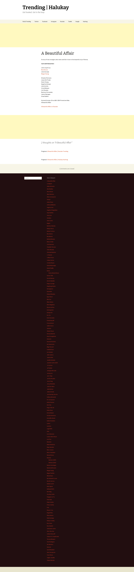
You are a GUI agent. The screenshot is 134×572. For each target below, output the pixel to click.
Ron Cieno (49, 523)
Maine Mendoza (51, 444)
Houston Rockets (51, 341)
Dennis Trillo (50, 275)
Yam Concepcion (51, 552)
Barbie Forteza (51, 231)
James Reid (50, 357)
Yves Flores (50, 555)
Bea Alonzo (44, 70)
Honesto (49, 339)
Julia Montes (50, 389)
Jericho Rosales (51, 378)
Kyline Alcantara (51, 421)
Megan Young (45, 74)
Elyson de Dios (50, 307)
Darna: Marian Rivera (54, 273)
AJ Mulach (49, 183)
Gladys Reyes (50, 331)
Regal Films (50, 513)
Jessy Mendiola (51, 384)
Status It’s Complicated (53, 536)
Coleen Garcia (50, 260)
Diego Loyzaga (50, 283)
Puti (48, 507)
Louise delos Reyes (52, 436)
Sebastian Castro (51, 528)
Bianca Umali (50, 241)
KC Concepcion (51, 399)
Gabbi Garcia (50, 326)
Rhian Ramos (50, 515)
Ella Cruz (49, 299)
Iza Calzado (50, 352)
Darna (48, 271)
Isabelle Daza (50, 349)
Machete (49, 442)
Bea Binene (50, 236)
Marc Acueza (50, 450)
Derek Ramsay (50, 278)
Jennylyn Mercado (51, 370)
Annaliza (49, 218)
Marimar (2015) (52, 462)
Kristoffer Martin (51, 418)
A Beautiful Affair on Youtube (49, 106)
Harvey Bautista (51, 333)
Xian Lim (49, 547)
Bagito (48, 223)
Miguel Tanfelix (50, 473)
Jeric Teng (49, 376)
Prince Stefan (50, 505)
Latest (48, 423)
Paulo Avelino (50, 502)
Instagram (53, 21)
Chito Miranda (50, 249)
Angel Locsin (50, 207)
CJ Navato (49, 255)
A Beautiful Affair (51, 181)
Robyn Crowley (51, 520)
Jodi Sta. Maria (50, 386)
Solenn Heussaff (51, 534)
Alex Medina (50, 189)
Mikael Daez (50, 476)
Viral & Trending (27, 21)
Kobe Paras (50, 410)
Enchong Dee (50, 310)
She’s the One (50, 531)
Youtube (62, 21)
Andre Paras (50, 202)
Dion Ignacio (50, 289)
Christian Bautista (51, 252)
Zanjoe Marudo (51, 560)
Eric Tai (48, 315)
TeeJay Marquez (51, 539)
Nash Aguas (50, 486)
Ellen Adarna (50, 302)
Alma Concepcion (51, 197)
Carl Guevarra (50, 244)
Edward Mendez (51, 294)
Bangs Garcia (50, 228)
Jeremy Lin (49, 373)
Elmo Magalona (51, 304)
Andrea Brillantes (51, 205)
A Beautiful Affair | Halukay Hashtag (57, 159)
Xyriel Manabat (50, 549)
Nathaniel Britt (50, 489)
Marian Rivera (50, 455)
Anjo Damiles (50, 212)
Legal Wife (49, 428)
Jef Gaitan (49, 368)
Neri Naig (49, 491)
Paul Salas (49, 499)
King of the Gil (50, 407)
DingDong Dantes (51, 286)
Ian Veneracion (50, 344)
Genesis (49, 328)
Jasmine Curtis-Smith (52, 362)
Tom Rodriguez (51, 542)
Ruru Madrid (50, 526)
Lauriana (49, 426)
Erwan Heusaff (50, 320)
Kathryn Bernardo (51, 397)
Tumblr (70, 21)
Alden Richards (51, 186)
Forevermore (50, 323)
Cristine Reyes (50, 263)
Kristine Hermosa (51, 415)
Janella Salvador (51, 360)
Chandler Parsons (51, 247)
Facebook (44, 21)
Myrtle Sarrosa (50, 481)
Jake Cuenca (50, 355)
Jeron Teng (50, 381)
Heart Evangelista (51, 336)
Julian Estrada (50, 392)
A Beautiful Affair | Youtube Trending (57, 151)
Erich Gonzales (50, 318)
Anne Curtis (50, 220)
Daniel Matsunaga (51, 265)
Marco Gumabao (51, 452)
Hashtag (85, 21)
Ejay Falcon (50, 296)
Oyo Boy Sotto (50, 494)
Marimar (49, 458)
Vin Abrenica (50, 544)
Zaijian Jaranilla (51, 557)
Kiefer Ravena (50, 402)
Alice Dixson (50, 191)
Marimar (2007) (52, 460)
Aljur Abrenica (50, 194)
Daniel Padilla (50, 268)
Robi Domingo (50, 518)
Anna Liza (49, 215)
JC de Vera (49, 365)
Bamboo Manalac (51, 226)
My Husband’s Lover (52, 478)
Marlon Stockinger (51, 465)
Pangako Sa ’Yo (51, 497)
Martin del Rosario (51, 468)
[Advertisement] (51, 35)
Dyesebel (49, 291)
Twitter (37, 21)
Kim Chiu (49, 405)
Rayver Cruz (50, 510)
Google (77, 21)
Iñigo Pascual (50, 347)
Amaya (48, 199)
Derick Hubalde (51, 281)
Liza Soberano (50, 434)
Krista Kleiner (50, 413)
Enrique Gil (49, 312)
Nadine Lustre (50, 483)
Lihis (48, 431)
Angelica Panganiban (52, 210)
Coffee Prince (50, 257)
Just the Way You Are (52, 394)
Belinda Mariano (51, 239)
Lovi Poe (49, 439)
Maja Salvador (50, 447)
